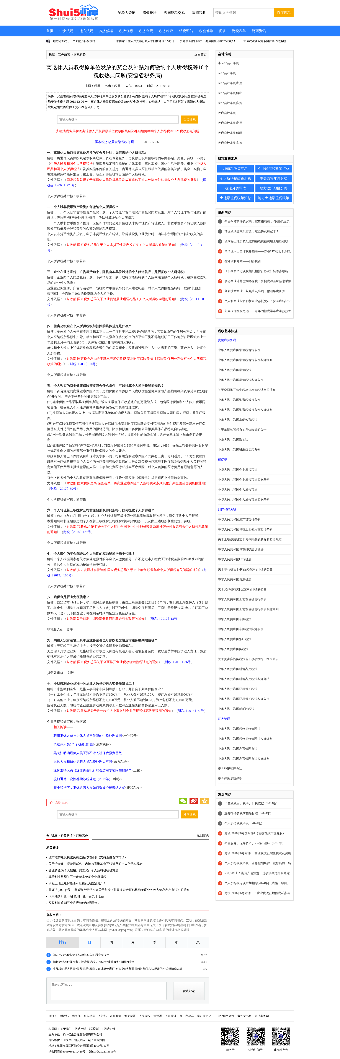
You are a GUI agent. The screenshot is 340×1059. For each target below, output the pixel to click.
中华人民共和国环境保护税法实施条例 (244, 699)
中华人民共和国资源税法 (234, 579)
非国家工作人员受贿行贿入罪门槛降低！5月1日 (146, 41)
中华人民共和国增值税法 (234, 370)
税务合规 (146, 31)
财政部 (64, 1016)
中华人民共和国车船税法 (234, 619)
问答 (222, 31)
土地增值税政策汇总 (235, 198)
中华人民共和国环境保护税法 (237, 689)
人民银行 (144, 1016)
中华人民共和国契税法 (233, 649)
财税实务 (80, 54)
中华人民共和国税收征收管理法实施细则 (245, 738)
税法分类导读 (235, 188)
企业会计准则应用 (230, 83)
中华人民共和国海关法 (233, 439)
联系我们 (95, 1028)
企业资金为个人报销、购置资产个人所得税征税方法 (83, 870)
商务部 (76, 1016)
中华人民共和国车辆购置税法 (237, 419)
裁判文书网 (244, 1016)
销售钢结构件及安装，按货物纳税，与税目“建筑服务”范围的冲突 (93, 961)
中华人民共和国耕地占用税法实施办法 (244, 679)
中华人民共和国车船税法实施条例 (240, 629)
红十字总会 (187, 1016)
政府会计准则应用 (230, 123)
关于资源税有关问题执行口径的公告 (242, 589)
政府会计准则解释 (230, 133)
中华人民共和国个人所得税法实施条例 (244, 499)
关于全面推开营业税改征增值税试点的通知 (247, 390)
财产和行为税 (227, 509)
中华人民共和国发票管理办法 (237, 748)
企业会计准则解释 (230, 93)
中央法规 (66, 31)
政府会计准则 (227, 113)
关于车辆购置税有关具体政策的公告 (242, 429)
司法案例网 (262, 1016)
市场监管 (115, 1016)
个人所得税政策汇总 (235, 178)
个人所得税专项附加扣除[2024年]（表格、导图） (257, 883)
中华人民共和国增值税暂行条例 (239, 350)
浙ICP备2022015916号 (102, 1051)
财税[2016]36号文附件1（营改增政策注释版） (255, 833)
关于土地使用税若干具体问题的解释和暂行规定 (250, 539)
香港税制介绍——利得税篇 (242, 261)
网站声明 (80, 1028)
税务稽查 (166, 31)
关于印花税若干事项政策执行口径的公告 (245, 569)
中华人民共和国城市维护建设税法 (240, 549)
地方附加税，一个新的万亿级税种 (74, 41)
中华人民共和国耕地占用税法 (237, 669)
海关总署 (130, 1016)
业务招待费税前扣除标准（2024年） (248, 813)
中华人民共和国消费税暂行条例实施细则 (245, 410)
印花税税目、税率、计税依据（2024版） (251, 803)
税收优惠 (126, 31)
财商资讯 (259, 31)
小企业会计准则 (228, 63)
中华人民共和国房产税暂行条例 (239, 519)
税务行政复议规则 (230, 778)
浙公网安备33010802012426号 (67, 1051)
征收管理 (224, 719)
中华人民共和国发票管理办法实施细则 (244, 758)
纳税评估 (186, 31)
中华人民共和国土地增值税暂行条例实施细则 (248, 609)
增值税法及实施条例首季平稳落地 (265, 41)
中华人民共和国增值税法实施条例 (240, 380)
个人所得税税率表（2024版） (244, 823)
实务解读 (106, 31)
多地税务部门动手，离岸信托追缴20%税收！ (208, 41)
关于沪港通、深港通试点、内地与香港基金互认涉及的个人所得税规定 (96, 863)
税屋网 (53, 1028)
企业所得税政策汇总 (273, 169)
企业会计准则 (227, 73)
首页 (49, 31)
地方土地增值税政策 (273, 198)
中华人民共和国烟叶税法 (234, 639)
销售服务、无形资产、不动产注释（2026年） (254, 843)
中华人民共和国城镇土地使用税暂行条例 (245, 529)
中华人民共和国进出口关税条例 (239, 449)
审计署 (158, 1016)
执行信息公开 (205, 1016)
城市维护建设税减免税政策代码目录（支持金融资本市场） (88, 857)
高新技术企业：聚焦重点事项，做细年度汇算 (254, 291)
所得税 (222, 459)
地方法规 (86, 31)
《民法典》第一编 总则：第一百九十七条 (76, 896)
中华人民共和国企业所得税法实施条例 (244, 479)
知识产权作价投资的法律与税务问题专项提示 (81, 955)
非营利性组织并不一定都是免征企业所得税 (77, 876)
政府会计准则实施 (230, 143)
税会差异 (206, 31)
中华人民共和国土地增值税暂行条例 (242, 599)
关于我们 (66, 1028)
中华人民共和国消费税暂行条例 (239, 400)
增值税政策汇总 (235, 169)
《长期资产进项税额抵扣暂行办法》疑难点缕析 (256, 271)
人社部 (102, 1016)
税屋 (52, 54)
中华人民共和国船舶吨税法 (236, 709)
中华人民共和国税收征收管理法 (239, 728)
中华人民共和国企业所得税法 (237, 469)
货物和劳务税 (227, 340)
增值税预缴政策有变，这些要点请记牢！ (251, 231)
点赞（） (62, 802)
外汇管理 (171, 1016)
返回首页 (201, 54)
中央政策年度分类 (274, 178)
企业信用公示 (225, 1016)
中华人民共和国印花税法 (234, 559)
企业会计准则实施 (230, 103)
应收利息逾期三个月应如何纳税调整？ (74, 902)
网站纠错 (109, 1028)
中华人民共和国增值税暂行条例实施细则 (245, 360)
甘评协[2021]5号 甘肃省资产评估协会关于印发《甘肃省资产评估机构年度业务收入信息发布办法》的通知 (119, 889)
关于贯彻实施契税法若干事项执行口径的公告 (248, 659)
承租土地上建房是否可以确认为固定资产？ (77, 883)
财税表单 (239, 31)
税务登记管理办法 (230, 768)
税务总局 (89, 1016)
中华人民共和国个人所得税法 (237, 489)
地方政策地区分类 (274, 188)
